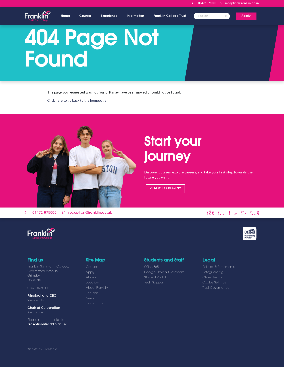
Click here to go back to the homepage (76, 100)
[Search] (207, 16)
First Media (50, 349)
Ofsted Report (212, 277)
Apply (90, 272)
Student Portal (155, 277)
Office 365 (151, 267)
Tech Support (154, 282)
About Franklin (97, 288)
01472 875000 (204, 3)
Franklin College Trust (169, 16)
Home (65, 16)
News (90, 298)
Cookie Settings (214, 282)
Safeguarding (212, 272)
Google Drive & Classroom (164, 272)
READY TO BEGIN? (165, 188)
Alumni (91, 277)
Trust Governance (215, 288)
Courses (85, 16)
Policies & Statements (218, 267)
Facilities (92, 293)
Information (135, 16)
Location (92, 282)
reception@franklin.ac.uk (47, 324)
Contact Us (94, 303)
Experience (109, 16)
